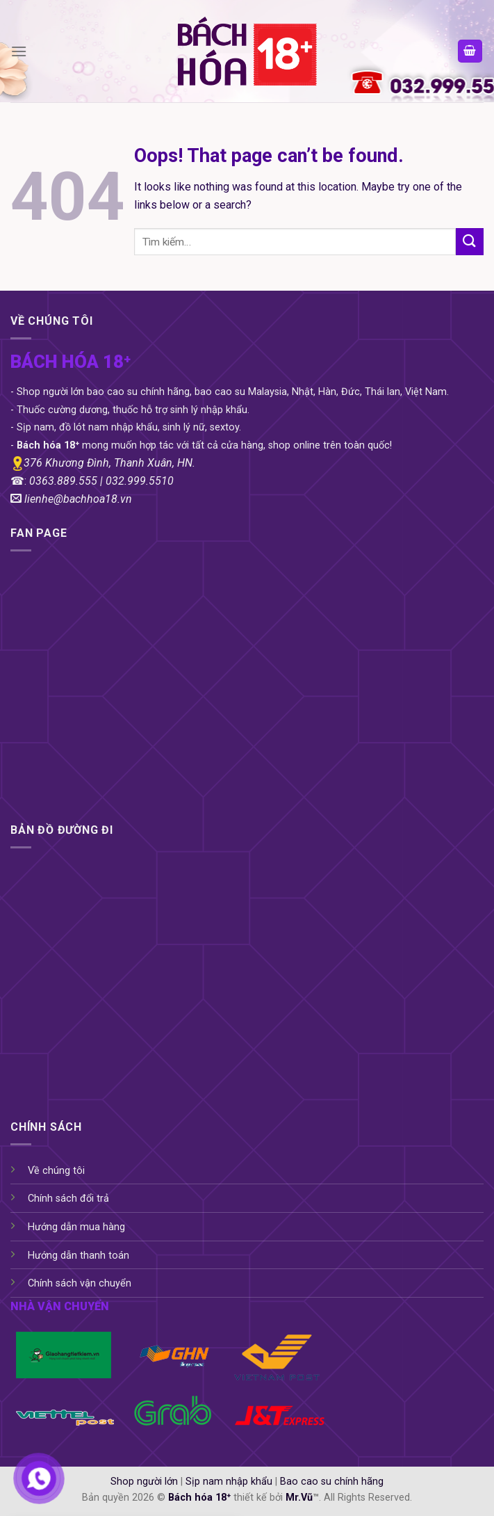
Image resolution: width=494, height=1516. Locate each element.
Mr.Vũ (299, 1497)
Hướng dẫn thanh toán (78, 1255)
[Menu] (18, 51)
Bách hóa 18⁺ (199, 1497)
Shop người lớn (144, 1481)
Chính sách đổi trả (68, 1198)
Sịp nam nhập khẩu (229, 1481)
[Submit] (470, 241)
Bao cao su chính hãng (332, 1481)
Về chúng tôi (56, 1171)
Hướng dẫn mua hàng (76, 1227)
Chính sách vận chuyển (79, 1283)
